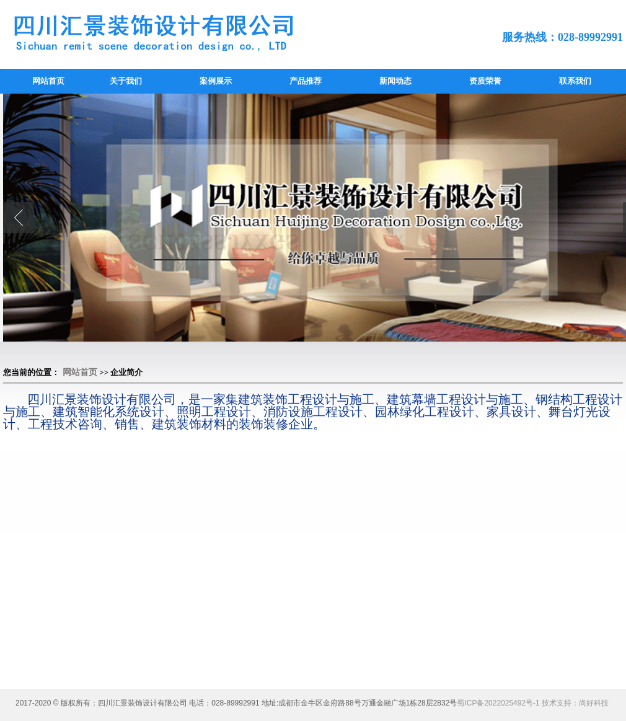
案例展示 (216, 81)
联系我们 (575, 81)
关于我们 (126, 81)
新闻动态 (395, 81)
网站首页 (48, 81)
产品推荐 (305, 81)
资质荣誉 (485, 81)
